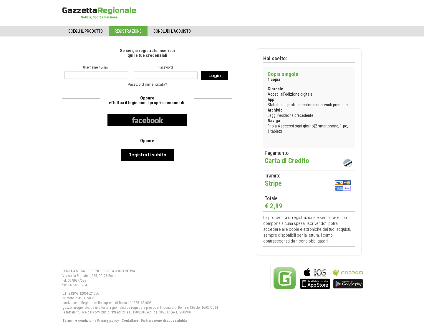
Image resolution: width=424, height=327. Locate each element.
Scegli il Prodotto (85, 31)
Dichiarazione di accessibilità (164, 320)
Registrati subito (147, 154)
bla (315, 278)
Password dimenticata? (147, 84)
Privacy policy (108, 320)
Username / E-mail (96, 67)
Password (165, 67)
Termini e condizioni (78, 320)
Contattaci (130, 320)
